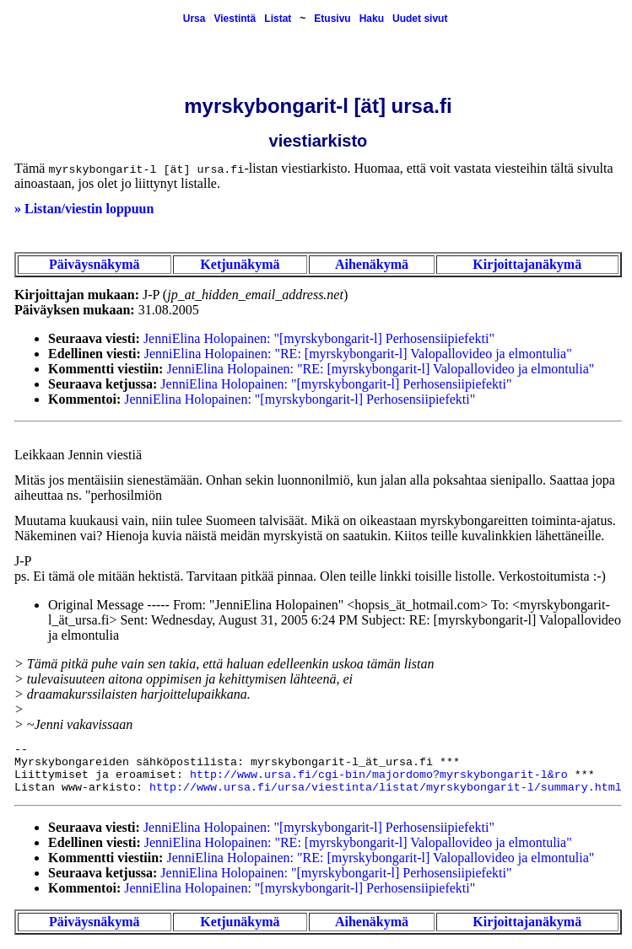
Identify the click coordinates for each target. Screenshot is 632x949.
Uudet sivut (419, 18)
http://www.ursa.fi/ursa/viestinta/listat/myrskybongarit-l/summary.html (385, 787)
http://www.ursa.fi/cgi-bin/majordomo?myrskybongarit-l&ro (379, 775)
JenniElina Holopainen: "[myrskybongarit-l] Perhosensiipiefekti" (318, 338)
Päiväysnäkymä (94, 264)
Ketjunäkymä (239, 264)
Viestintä (234, 18)
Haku (371, 18)
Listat (277, 18)
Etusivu (332, 18)
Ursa (194, 18)
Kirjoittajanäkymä (527, 264)
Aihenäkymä (371, 264)
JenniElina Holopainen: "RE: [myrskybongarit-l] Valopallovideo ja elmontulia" (358, 353)
